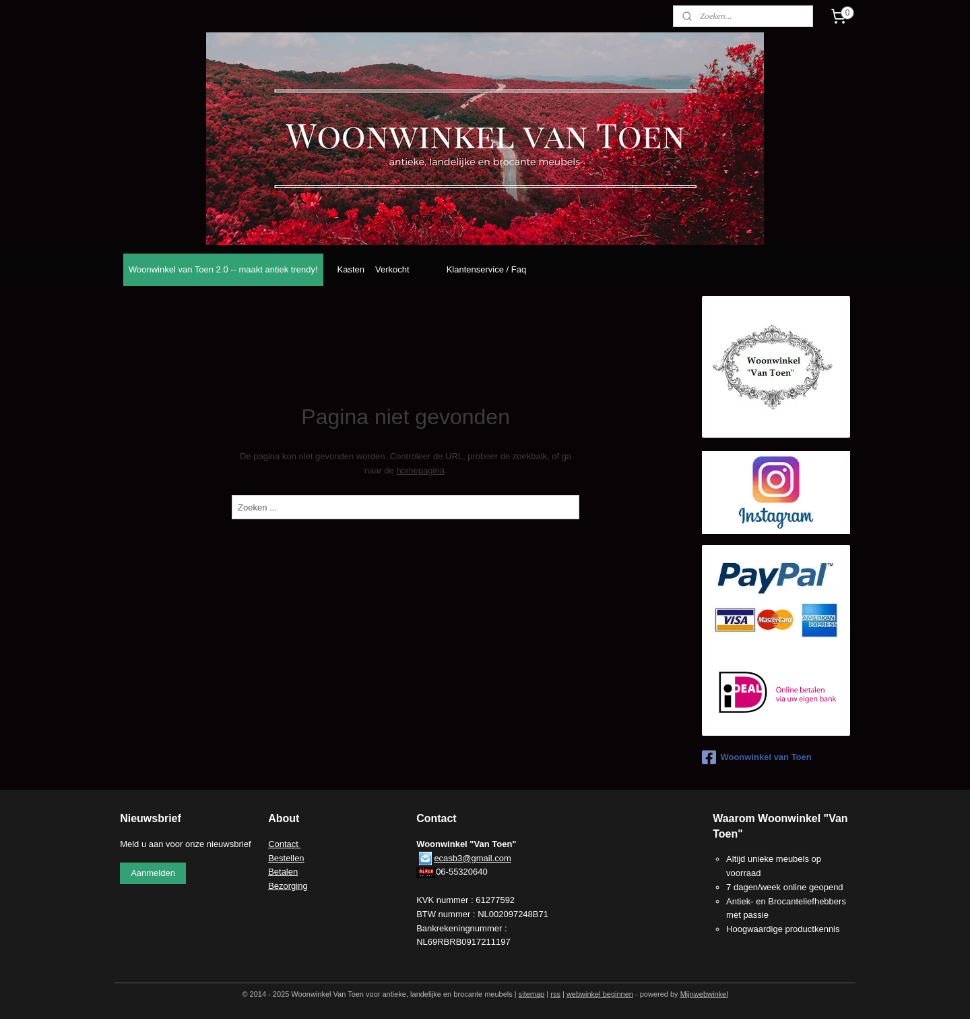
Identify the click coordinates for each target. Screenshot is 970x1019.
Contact (284, 844)
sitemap (532, 994)
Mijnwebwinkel (704, 994)
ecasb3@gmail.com (472, 858)
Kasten (350, 269)
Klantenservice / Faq (487, 269)
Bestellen (286, 858)
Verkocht (392, 269)
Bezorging (288, 886)
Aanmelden (153, 873)
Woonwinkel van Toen (756, 757)
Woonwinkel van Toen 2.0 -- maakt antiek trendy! (223, 269)
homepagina (420, 470)
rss (555, 994)
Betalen (283, 872)
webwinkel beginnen (600, 994)
